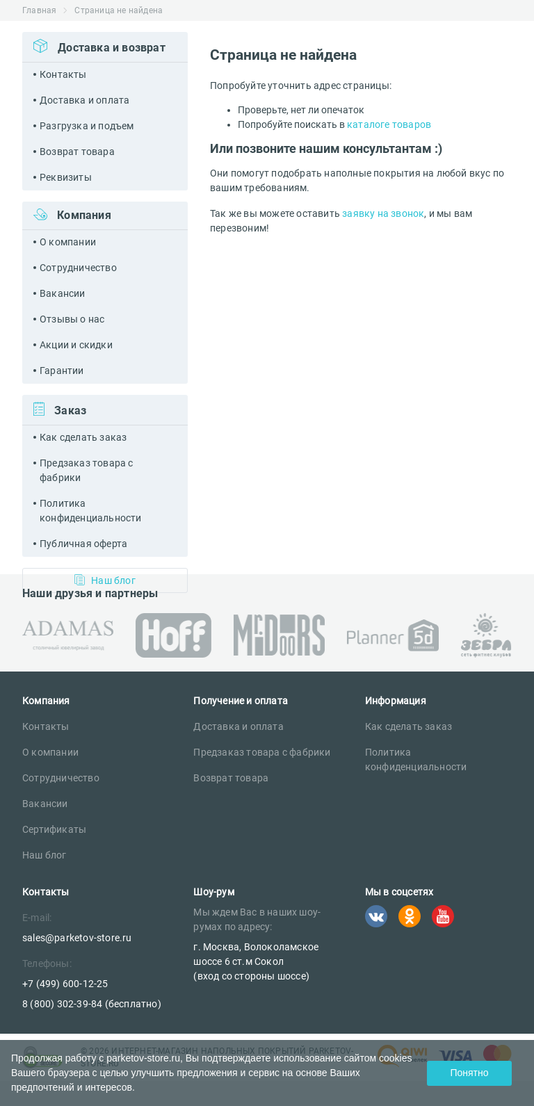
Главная (39, 10)
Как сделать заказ (83, 437)
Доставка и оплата (84, 100)
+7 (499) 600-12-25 (65, 983)
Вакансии (63, 293)
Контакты (63, 74)
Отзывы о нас (72, 319)
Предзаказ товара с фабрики (87, 470)
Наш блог (44, 855)
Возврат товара (77, 151)
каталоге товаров (389, 124)
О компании (68, 241)
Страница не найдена (118, 10)
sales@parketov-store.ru (77, 937)
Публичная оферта (83, 543)
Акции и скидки (76, 344)
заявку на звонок (383, 213)
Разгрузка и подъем (87, 125)
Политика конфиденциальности (91, 510)
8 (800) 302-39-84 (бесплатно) (91, 1003)
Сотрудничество (78, 267)
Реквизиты (66, 177)
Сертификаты (54, 829)
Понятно (469, 1072)
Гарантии (62, 370)
